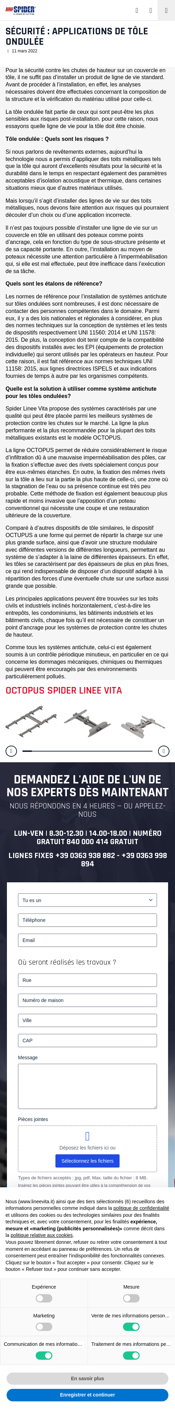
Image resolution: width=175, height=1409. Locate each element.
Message (28, 1057)
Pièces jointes (33, 1119)
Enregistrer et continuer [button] (87, 1395)
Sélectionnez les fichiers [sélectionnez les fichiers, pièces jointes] (87, 1161)
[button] (11, 751)
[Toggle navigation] (166, 10)
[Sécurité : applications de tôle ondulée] (31, 721)
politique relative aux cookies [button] (42, 1235)
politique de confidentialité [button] (141, 1208)
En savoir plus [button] (87, 1378)
